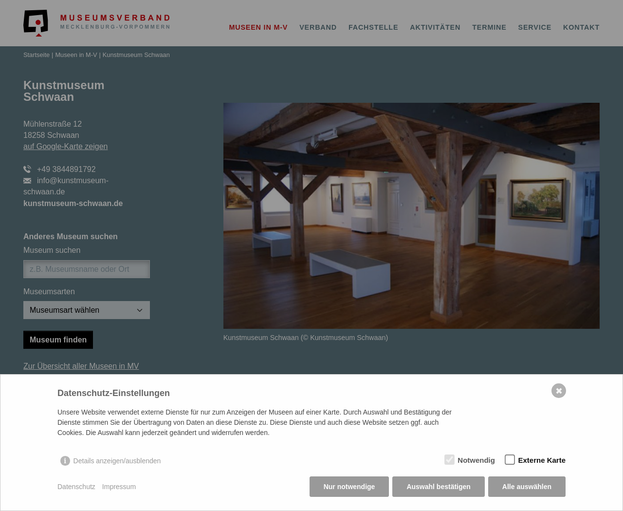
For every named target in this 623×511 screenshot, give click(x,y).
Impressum (119, 487)
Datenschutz (76, 487)
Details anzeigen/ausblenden (117, 461)
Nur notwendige (349, 487)
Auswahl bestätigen (438, 487)
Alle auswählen (526, 487)
